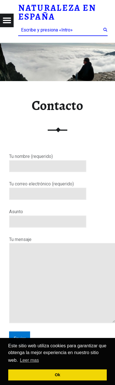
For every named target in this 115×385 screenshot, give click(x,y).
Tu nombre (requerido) (47, 161)
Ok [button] (57, 375)
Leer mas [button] (29, 360)
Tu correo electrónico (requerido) (47, 188)
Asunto (47, 216)
